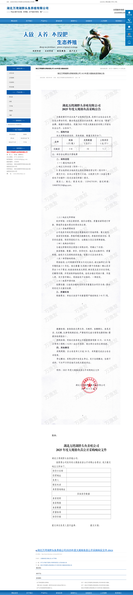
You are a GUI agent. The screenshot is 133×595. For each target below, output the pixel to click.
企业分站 (102, 2)
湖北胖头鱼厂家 (25, 138)
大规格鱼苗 (43, 558)
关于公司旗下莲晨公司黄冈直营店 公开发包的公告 (53, 562)
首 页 (110, 68)
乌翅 (10, 115)
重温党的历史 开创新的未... (15, 124)
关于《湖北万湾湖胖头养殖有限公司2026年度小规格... (95, 582)
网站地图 (108, 2)
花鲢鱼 (11, 110)
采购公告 (49, 558)
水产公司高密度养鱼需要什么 (44, 588)
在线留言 (89, 21)
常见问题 (11, 87)
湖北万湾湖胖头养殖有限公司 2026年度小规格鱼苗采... (95, 588)
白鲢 (10, 101)
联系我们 (119, 21)
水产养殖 (54, 558)
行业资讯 (11, 82)
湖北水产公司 (12, 142)
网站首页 (14, 21)
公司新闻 (11, 77)
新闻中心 (74, 21)
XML (116, 2)
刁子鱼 (11, 106)
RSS (112, 2)
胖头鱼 (11, 97)
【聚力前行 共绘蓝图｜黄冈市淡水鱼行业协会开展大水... (52, 585)
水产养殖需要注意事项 (43, 582)
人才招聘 (104, 21)
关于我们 (29, 21)
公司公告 (11, 73)
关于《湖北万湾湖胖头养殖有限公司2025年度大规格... (95, 585)
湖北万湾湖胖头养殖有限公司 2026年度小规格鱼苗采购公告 (56, 565)
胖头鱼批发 (12, 134)
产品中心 (44, 21)
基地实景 (59, 21)
